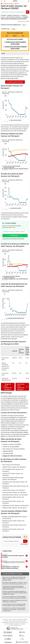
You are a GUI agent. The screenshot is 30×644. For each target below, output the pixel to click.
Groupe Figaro (22, 623)
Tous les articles (21, 622)
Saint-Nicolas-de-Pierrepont (13, 17)
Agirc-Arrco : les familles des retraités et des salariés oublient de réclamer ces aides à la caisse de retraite (13, 579)
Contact (6, 620)
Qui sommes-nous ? (7, 619)
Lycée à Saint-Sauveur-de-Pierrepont (13, 490)
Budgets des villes (8, 3)
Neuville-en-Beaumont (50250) (11, 444)
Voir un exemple (24, 544)
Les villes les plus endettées (15, 82)
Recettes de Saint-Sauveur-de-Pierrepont (22, 387)
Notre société (20, 619)
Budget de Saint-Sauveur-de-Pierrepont (7, 387)
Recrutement (12, 620)
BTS (23, 35)
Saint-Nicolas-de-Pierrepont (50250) (13, 449)
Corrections (7, 623)
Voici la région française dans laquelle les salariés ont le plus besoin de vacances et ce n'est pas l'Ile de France (14, 588)
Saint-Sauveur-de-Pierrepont (11, 464)
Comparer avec (5, 28)
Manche (16, 3)
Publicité (26, 619)
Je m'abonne (13, 235)
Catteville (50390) (7, 453)
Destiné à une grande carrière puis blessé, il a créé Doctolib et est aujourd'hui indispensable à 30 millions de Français (14, 593)
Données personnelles (21, 620)
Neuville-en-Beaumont (13, 15)
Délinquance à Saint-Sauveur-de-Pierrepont (15, 505)
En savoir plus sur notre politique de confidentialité (13, 238)
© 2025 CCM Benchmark (15, 625)
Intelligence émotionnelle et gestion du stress (13, 556)
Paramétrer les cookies (7, 622)
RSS (27, 622)
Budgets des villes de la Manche (12, 455)
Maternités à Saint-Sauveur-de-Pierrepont (15, 494)
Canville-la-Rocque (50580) (10, 446)
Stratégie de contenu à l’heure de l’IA (13, 561)
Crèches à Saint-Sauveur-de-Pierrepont (14, 492)
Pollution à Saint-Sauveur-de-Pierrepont (14, 507)
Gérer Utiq (15, 622)
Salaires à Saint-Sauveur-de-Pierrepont (14, 467)
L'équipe (14, 619)
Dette (3, 53)
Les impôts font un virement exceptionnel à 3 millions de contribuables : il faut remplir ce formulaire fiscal (14, 609)
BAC (7, 35)
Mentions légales (14, 623)
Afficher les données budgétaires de (11, 24)
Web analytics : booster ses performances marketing (10, 567)
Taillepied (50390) (7, 451)
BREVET (15, 35)
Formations (7, 551)
